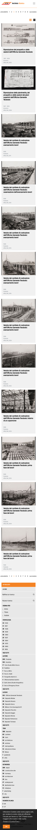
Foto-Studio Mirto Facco (10, 665)
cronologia (7, 620)
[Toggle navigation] (33, 3)
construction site (9, 770)
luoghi (5, 692)
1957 (5, 626)
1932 (5, 623)
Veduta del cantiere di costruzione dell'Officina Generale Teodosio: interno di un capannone (18, 418)
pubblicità (6, 755)
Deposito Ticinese (9, 721)
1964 (5, 640)
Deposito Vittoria (8, 716)
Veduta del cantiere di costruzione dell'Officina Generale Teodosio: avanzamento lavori (16, 143)
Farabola (6, 659)
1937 (5, 637)
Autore (6, 615)
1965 (5, 635)
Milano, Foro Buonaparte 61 (12, 707)
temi (4, 728)
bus (4, 779)
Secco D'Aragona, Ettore (10, 685)
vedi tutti (6, 653)
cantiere (6, 734)
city (4, 794)
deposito (6, 731)
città (4, 758)
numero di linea (8, 800)
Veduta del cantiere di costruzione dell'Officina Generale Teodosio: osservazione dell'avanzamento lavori (17, 190)
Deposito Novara (8, 701)
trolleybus (6, 788)
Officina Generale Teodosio (12, 695)
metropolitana (8, 746)
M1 (4, 804)
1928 (5, 629)
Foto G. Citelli (7, 674)
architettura (7, 740)
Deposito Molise (8, 698)
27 (4, 807)
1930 (5, 632)
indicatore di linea (9, 749)
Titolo (6, 612)
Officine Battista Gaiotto (10, 680)
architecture (7, 776)
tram (5, 737)
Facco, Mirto (7, 671)
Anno (6, 609)
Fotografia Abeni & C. (9, 677)
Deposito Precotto (9, 710)
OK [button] (6, 826)
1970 (5, 643)
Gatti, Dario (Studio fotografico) (12, 682)
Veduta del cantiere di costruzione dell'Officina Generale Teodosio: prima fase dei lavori (17, 465)
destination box (8, 785)
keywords (6, 764)
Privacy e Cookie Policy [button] (11, 821)
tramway (6, 773)
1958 (5, 649)
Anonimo (6, 662)
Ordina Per (6, 606)
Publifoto (6, 668)
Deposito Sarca (8, 704)
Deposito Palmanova (9, 719)
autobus (6, 743)
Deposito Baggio (8, 713)
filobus (5, 752)
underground (7, 782)
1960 (5, 646)
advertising (6, 791)
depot (6, 767)
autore (5, 656)
